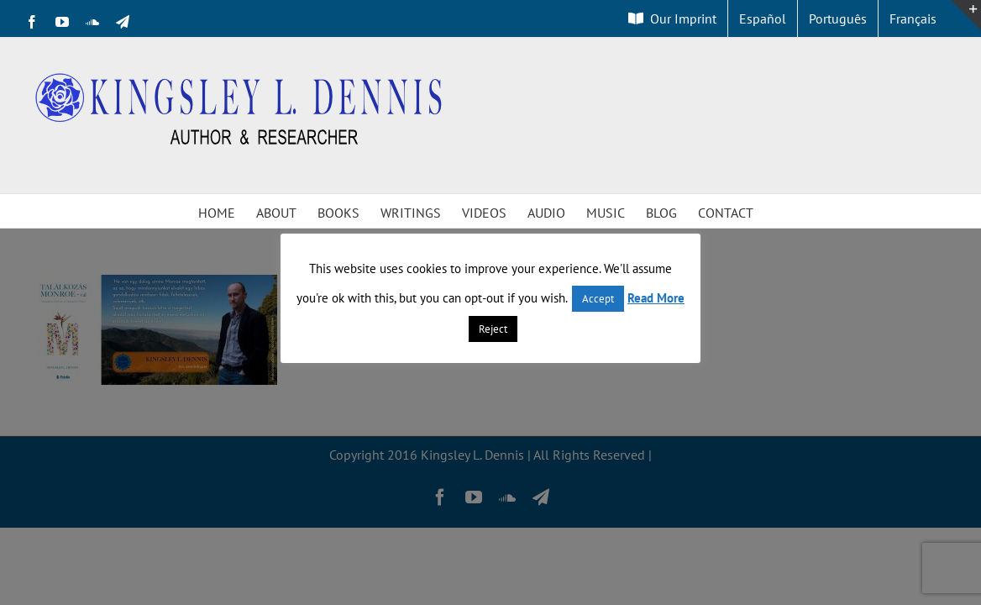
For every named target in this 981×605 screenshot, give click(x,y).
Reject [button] (493, 329)
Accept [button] (598, 299)
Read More (656, 298)
